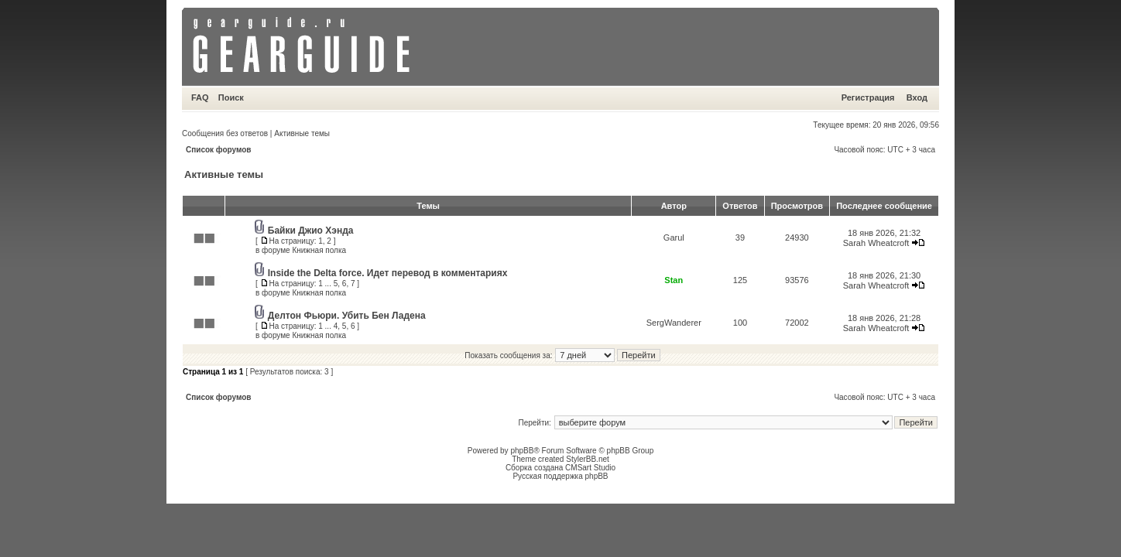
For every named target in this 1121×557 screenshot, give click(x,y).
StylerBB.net (587, 459)
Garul (673, 237)
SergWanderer (673, 322)
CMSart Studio (590, 467)
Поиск (231, 97)
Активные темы (302, 133)
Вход (917, 97)
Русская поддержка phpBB (560, 476)
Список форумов (219, 149)
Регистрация (868, 97)
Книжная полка (319, 250)
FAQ (200, 97)
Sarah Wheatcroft (876, 243)
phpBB (521, 450)
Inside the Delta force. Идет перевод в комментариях (388, 273)
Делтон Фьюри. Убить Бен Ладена (347, 315)
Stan (673, 280)
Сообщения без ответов (225, 133)
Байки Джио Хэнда (311, 230)
